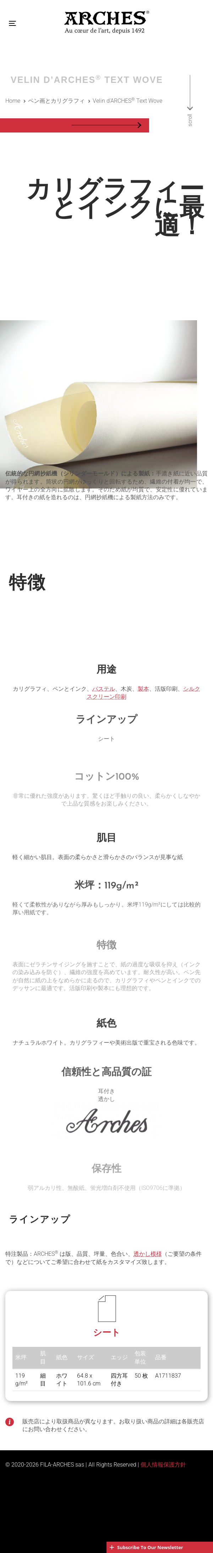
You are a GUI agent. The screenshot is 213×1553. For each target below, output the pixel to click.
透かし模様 (147, 1253)
